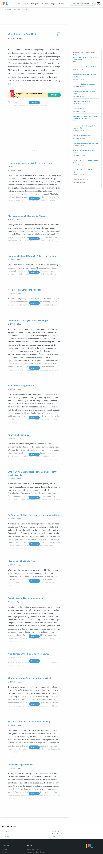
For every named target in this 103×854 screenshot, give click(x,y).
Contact (4, 852)
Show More (34, 102)
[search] (94, 4)
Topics (26, 4)
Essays (19, 4)
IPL (3, 9)
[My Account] (99, 3)
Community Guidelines (35, 852)
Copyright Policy (33, 849)
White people (5, 836)
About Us (5, 849)
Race (2, 834)
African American (57, 831)
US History (62, 4)
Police (54, 836)
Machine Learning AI (49, 4)
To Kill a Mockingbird (58, 834)
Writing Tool (36, 4)
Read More (34, 199)
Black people (5, 831)
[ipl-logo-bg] (5, 3)
